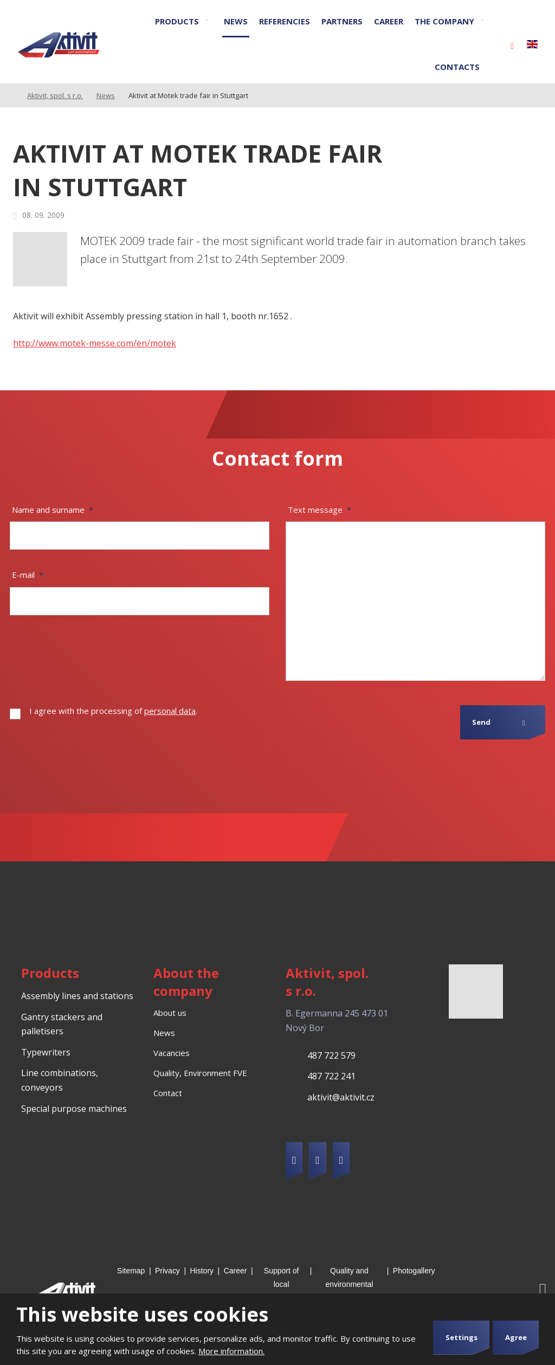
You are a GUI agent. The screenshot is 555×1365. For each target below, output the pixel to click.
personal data (170, 710)
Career (388, 21)
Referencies (284, 21)
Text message (319, 509)
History (202, 1270)
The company (444, 21)
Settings (461, 1337)
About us (169, 1012)
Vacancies (171, 1052)
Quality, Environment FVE (200, 1072)
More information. (231, 1350)
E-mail (27, 574)
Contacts (457, 66)
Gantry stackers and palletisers (61, 1024)
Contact (167, 1092)
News (236, 21)
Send (481, 722)
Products (177, 21)
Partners (342, 21)
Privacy (167, 1270)
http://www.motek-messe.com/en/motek (94, 343)
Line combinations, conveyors (59, 1080)
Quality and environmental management (349, 1284)
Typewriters (45, 1052)
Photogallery (414, 1270)
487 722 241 (331, 1076)
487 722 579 (331, 1055)
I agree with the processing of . (113, 710)
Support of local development (281, 1284)
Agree (516, 1337)
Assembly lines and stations (77, 996)
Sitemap (131, 1270)
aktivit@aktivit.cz (341, 1097)
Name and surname (52, 509)
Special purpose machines (74, 1109)
